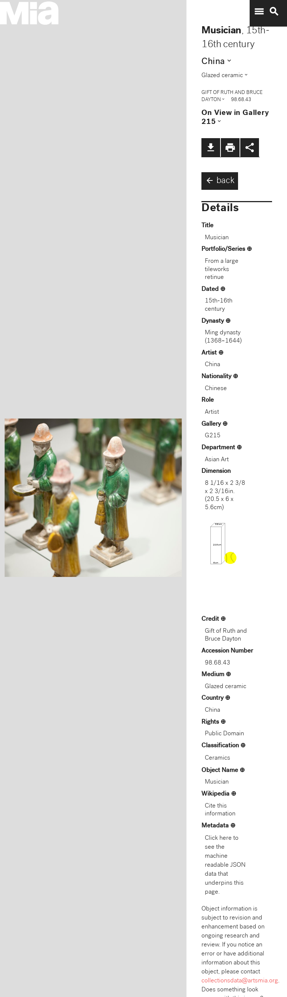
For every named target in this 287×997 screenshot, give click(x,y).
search (274, 11)
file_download (210, 147)
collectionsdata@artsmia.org (239, 981)
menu (259, 11)
